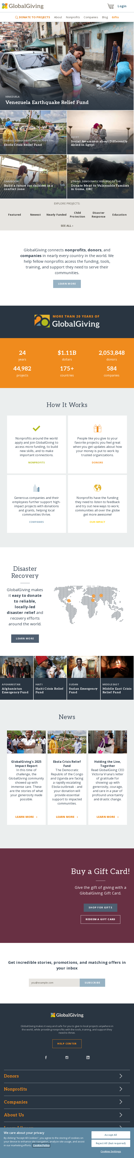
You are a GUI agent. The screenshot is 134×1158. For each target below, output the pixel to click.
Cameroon (11, 181)
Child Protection (77, 214)
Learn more (25, 638)
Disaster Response (98, 214)
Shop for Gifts (100, 907)
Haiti (39, 684)
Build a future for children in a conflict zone (28, 187)
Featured (14, 214)
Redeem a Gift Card (100, 919)
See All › (67, 225)
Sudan (73, 684)
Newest (35, 214)
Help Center (66, 1043)
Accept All (111, 1135)
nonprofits (75, 249)
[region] (67, 1142)
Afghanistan (11, 684)
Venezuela (12, 96)
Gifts (115, 17)
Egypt (75, 137)
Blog (105, 17)
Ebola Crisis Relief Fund (23, 145)
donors (95, 249)
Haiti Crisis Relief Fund (49, 690)
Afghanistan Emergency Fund (15, 690)
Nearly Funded (57, 214)
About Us (14, 1115)
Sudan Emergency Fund (83, 690)
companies (31, 255)
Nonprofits (73, 17)
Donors (11, 1076)
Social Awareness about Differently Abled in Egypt (99, 143)
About (58, 17)
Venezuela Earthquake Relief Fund (47, 103)
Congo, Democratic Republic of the (29, 140)
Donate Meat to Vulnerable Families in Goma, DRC (100, 187)
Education (119, 214)
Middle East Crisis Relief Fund (117, 690)
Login (122, 6)
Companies (91, 17)
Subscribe (92, 982)
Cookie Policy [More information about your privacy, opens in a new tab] (41, 1145)
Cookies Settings (111, 1151)
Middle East (110, 684)
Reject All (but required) (111, 1143)
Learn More (67, 283)
